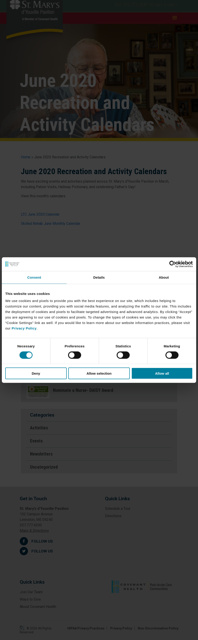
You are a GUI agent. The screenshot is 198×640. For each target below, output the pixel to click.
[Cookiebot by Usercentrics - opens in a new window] (173, 264)
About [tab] (164, 277)
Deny (36, 373)
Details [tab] (99, 277)
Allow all (162, 373)
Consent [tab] (34, 277)
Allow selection (98, 373)
